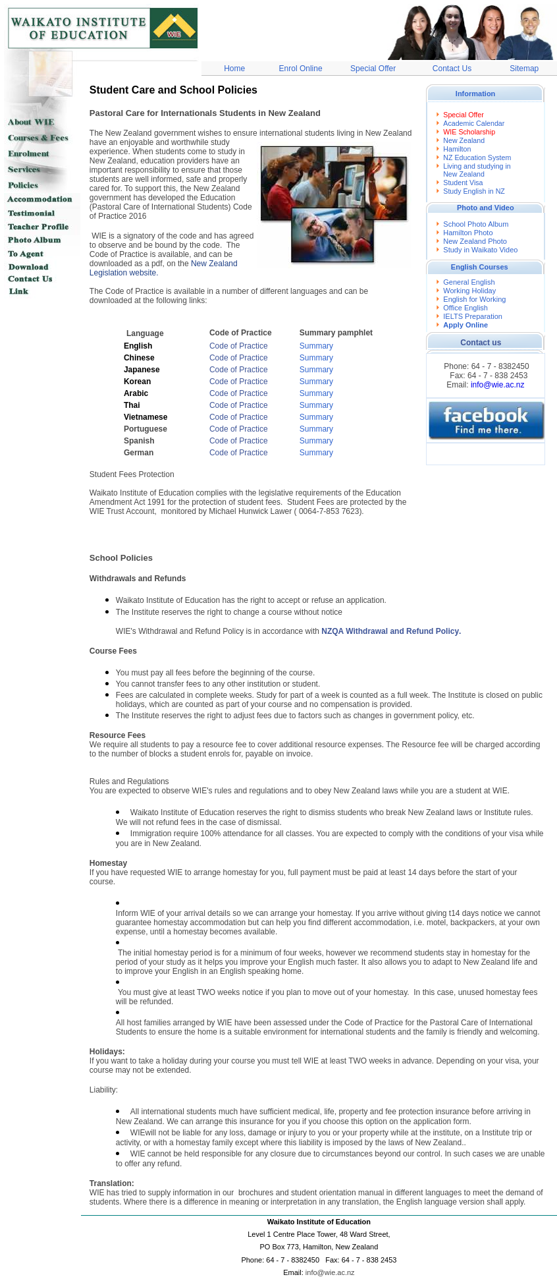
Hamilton (457, 149)
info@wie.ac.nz (498, 384)
